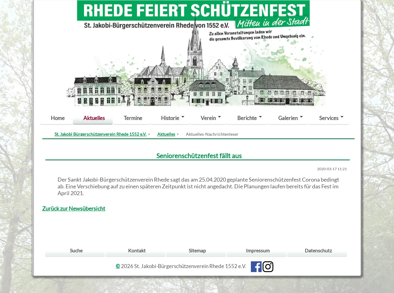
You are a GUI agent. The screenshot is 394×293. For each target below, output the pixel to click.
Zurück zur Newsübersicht (73, 208)
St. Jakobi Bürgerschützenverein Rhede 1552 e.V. (100, 134)
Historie (170, 118)
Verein (208, 118)
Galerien (288, 118)
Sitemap (197, 250)
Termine (133, 118)
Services (328, 118)
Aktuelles (94, 118)
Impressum (258, 250)
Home (58, 118)
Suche (76, 250)
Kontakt (137, 250)
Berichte (247, 118)
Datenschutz (318, 250)
